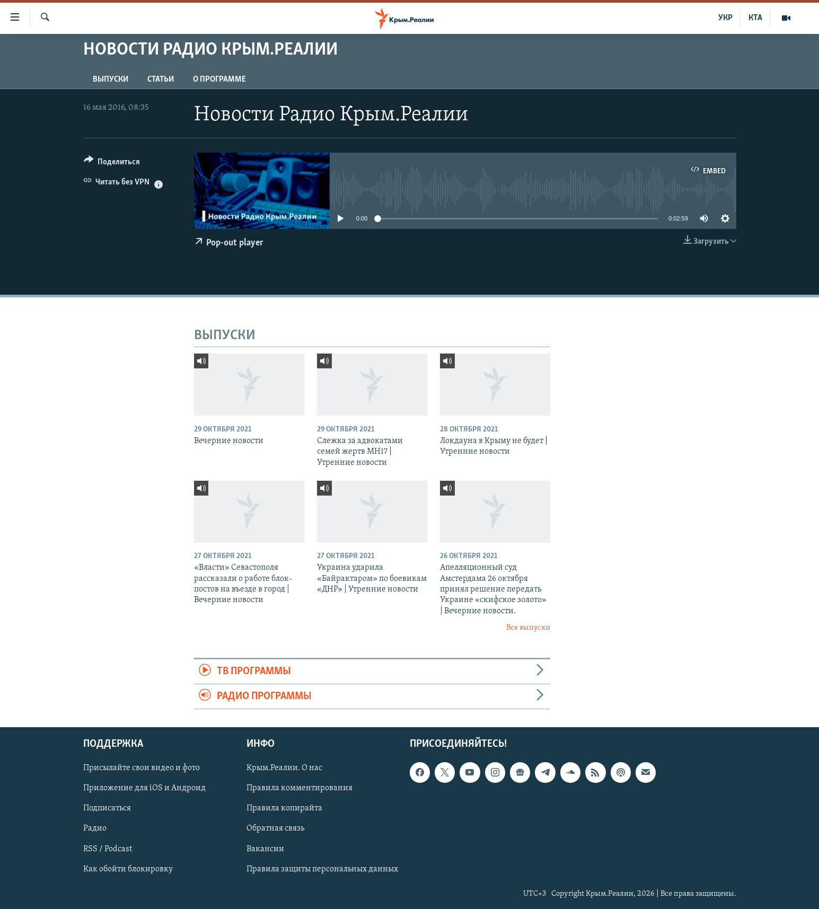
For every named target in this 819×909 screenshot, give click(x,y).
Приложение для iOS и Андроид (144, 788)
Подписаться (107, 809)
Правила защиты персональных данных (322, 869)
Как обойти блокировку (128, 869)
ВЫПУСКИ (110, 79)
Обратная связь (275, 829)
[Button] (112, 163)
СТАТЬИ (160, 79)
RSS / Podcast (107, 849)
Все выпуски (528, 628)
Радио (95, 829)
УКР (725, 18)
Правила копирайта (284, 809)
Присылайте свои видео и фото (141, 768)
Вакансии (265, 849)
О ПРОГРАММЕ (219, 79)
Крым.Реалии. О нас (284, 768)
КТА (755, 18)
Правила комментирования (299, 788)
